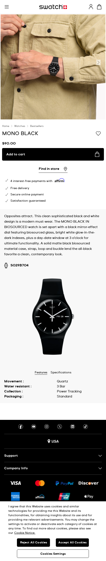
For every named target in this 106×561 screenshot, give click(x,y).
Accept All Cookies (72, 542)
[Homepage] (53, 6)
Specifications (61, 372)
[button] (6, 6)
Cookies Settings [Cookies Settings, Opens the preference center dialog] (53, 553)
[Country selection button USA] (53, 441)
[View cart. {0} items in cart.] (99, 6)
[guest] (90, 6)
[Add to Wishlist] (98, 133)
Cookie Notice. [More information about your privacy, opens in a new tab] (24, 532)
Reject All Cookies (33, 542)
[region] (53, 531)
